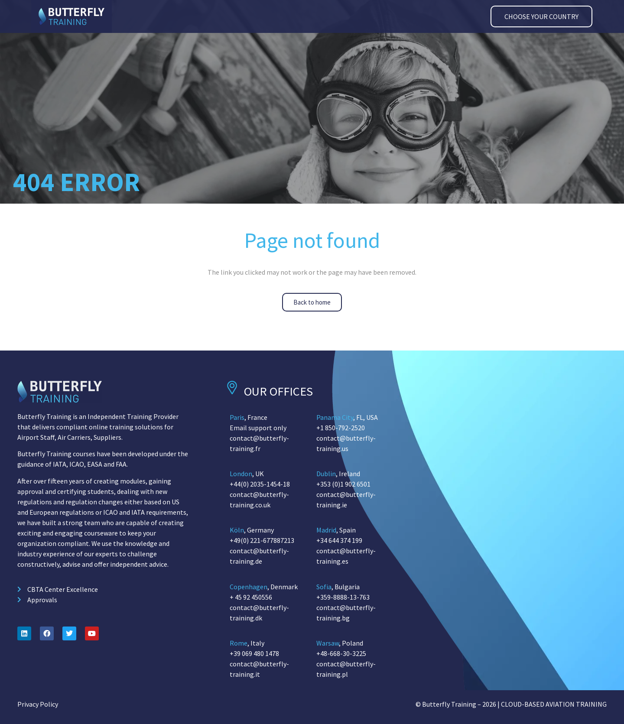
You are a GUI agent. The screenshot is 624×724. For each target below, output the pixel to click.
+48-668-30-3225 (341, 653)
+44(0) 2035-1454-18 (260, 484)
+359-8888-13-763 (343, 597)
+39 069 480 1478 (254, 653)
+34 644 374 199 (339, 540)
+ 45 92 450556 (251, 597)
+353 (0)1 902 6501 (343, 484)
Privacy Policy (37, 704)
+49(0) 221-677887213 (262, 540)
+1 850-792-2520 (340, 427)
